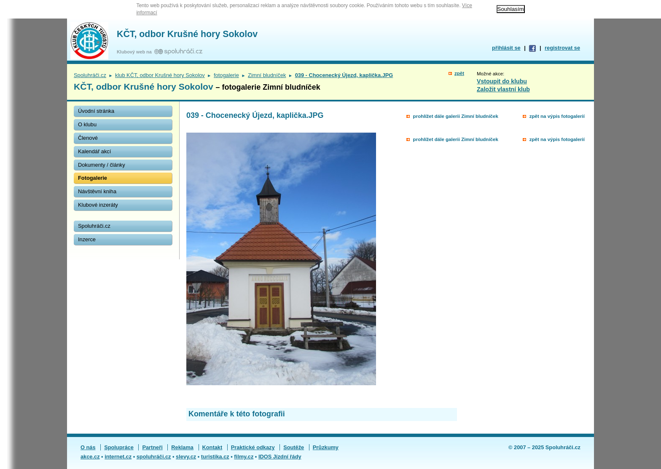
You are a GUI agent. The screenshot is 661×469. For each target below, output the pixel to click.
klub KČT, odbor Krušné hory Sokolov (160, 75)
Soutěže (293, 447)
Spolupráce (119, 447)
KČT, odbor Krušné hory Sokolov (187, 34)
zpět (459, 73)
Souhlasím (510, 9)
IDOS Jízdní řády (279, 456)
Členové (88, 138)
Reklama (182, 447)
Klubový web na (135, 51)
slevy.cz (186, 456)
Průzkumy (326, 447)
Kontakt (212, 447)
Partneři (152, 447)
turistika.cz (215, 456)
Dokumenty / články (101, 165)
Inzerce (87, 239)
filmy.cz (243, 456)
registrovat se (562, 48)
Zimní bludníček (267, 75)
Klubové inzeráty (98, 205)
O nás (88, 447)
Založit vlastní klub (503, 89)
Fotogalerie (92, 178)
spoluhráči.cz (154, 456)
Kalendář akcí (94, 151)
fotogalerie (226, 75)
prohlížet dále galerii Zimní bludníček (455, 116)
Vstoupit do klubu (502, 81)
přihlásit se (506, 48)
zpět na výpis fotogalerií (557, 116)
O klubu (87, 124)
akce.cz (90, 456)
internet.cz (118, 456)
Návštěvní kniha (97, 191)
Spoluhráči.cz (90, 75)
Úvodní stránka (96, 111)
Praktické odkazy (253, 447)
